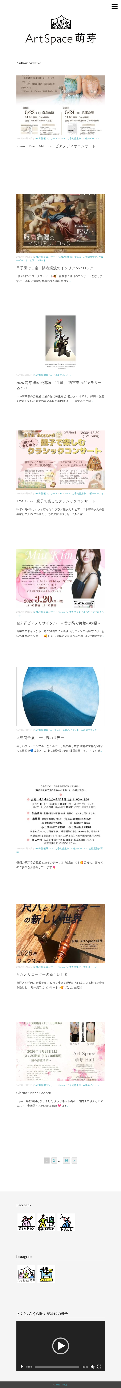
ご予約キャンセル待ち (78, 612)
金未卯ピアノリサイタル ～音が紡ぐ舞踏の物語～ (58, 623)
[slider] (57, 1367)
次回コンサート (38, 260)
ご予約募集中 (74, 138)
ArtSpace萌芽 (62, 1385)
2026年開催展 (66, 256)
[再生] (22, 1367)
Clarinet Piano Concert (34, 1093)
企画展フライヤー (90, 730)
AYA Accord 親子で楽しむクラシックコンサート (57, 501)
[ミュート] (92, 1367)
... (17, 154)
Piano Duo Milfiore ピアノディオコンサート (56, 146)
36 (66, 1160)
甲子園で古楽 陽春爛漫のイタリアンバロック (55, 268)
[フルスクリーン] (99, 1367)
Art (51, 375)
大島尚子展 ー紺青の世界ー (40, 738)
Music (62, 138)
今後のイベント (91, 138)
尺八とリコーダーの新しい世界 (42, 975)
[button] (60, 1345)
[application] (60, 1346)
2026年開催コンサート (45, 138)
